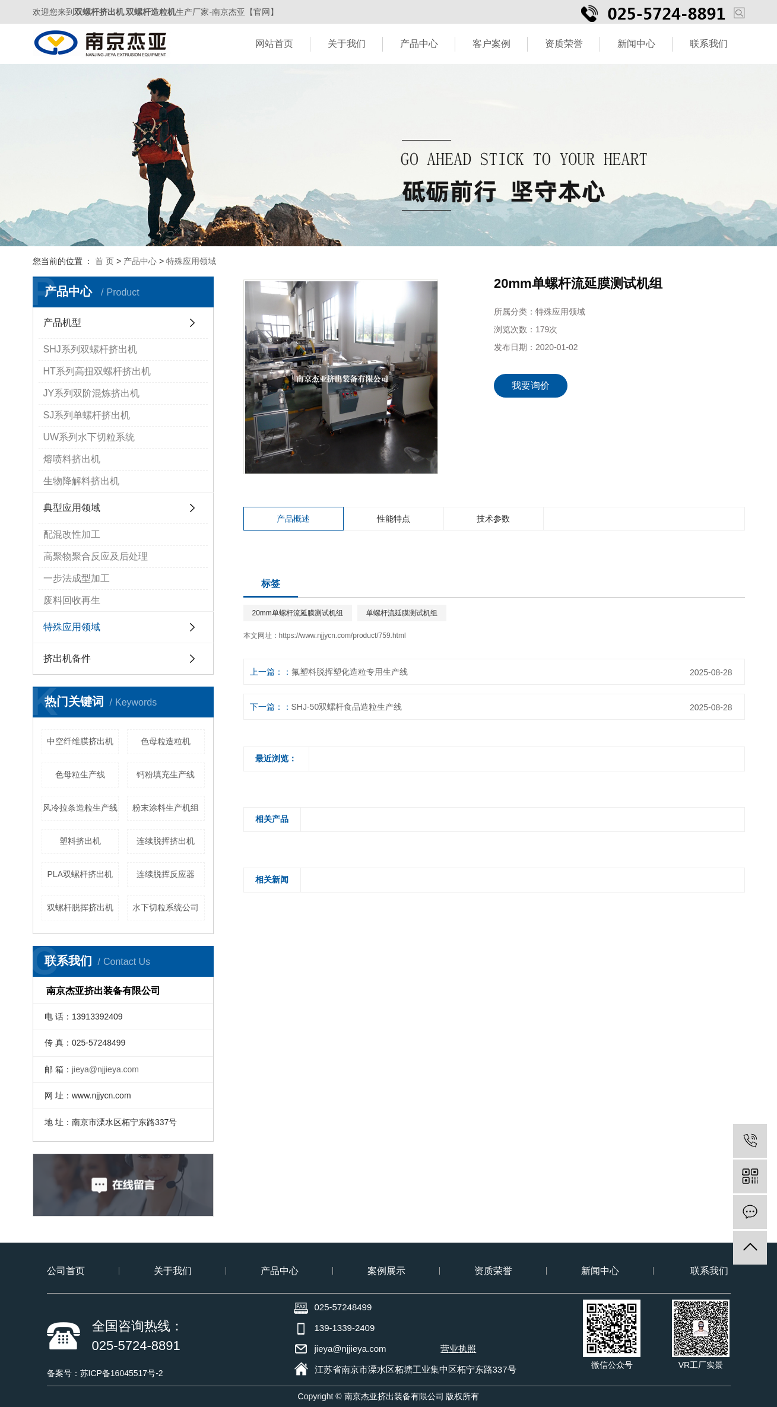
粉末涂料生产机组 (165, 807)
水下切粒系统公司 (165, 907)
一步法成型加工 (76, 578)
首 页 (104, 261)
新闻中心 (636, 44)
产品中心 (419, 44)
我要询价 (531, 385)
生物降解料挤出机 (81, 481)
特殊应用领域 (191, 261)
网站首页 (274, 44)
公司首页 (66, 1271)
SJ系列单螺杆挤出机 (87, 415)
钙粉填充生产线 (166, 774)
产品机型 (62, 322)
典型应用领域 (71, 508)
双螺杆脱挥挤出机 (80, 907)
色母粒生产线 (80, 774)
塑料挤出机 (80, 841)
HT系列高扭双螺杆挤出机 (97, 371)
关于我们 (347, 44)
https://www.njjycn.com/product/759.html (342, 635)
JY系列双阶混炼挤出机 (91, 393)
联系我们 (709, 44)
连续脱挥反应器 (166, 874)
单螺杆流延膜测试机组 (401, 613)
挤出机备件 (67, 658)
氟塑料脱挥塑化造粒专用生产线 (349, 671)
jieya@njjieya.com (105, 1069)
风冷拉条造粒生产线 (80, 807)
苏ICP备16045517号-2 (121, 1373)
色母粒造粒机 (166, 741)
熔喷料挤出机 (71, 459)
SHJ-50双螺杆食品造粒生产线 (346, 707)
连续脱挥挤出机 (166, 841)
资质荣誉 (564, 44)
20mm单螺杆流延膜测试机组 (297, 613)
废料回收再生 (71, 600)
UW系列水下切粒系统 (89, 437)
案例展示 (386, 1271)
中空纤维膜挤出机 (80, 741)
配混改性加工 (71, 534)
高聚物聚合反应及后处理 (95, 556)
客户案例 (491, 44)
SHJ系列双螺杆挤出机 (90, 349)
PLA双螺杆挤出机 (80, 874)
